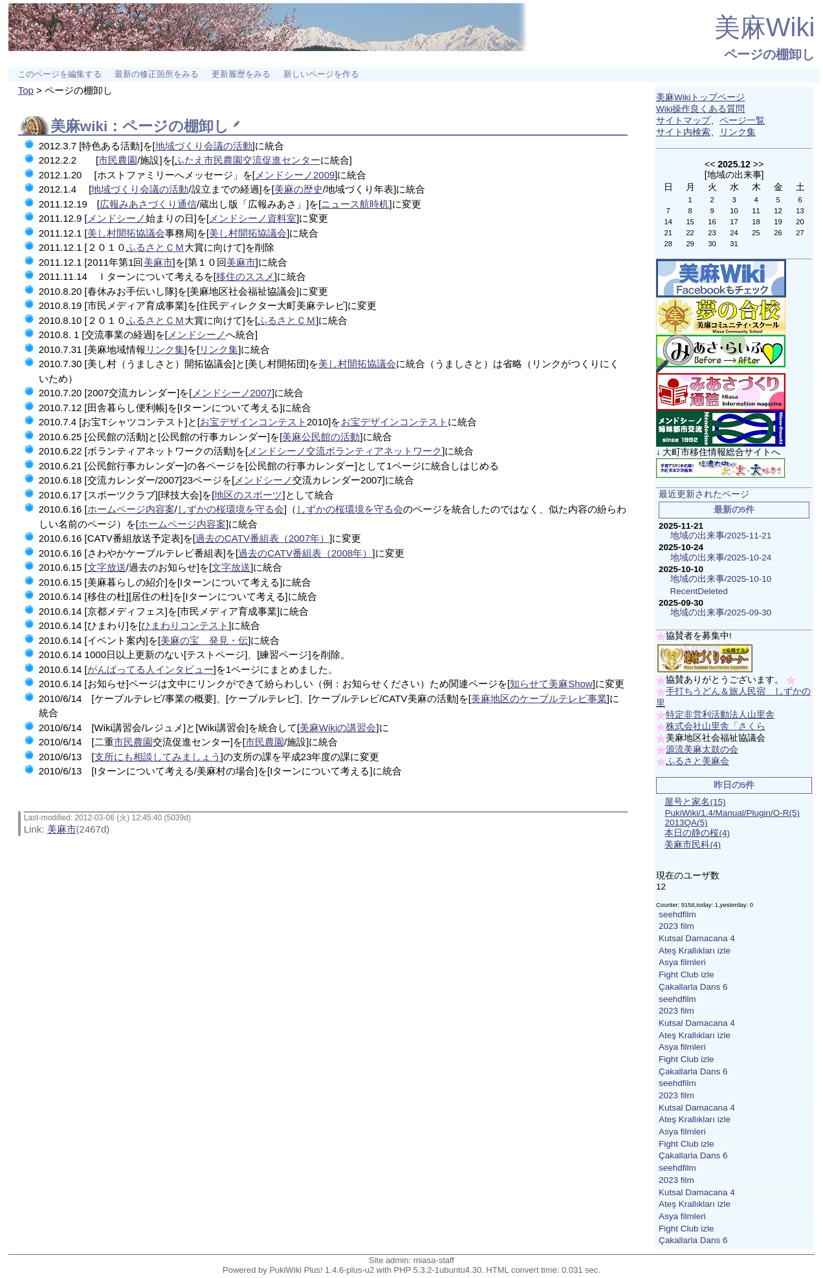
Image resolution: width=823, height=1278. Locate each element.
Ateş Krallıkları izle (694, 950)
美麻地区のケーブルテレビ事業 (539, 698)
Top (26, 90)
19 (778, 222)
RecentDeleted (699, 591)
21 (668, 233)
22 (690, 233)
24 (734, 233)
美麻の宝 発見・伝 (204, 640)
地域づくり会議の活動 (203, 145)
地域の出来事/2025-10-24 (721, 557)
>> (758, 164)
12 (778, 211)
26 (778, 233)
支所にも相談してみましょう (157, 756)
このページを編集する (59, 74)
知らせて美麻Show (551, 683)
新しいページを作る (321, 74)
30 (712, 244)
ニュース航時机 (355, 203)
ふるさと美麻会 (697, 761)
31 (734, 244)
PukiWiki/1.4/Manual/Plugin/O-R (732, 813)
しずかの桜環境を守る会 (230, 509)
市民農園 (117, 159)
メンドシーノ (116, 218)
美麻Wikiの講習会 (338, 727)
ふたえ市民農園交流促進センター (247, 159)
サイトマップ (683, 120)
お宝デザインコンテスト (253, 421)
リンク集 (165, 349)
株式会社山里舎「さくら (715, 726)
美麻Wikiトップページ (700, 97)
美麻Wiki (764, 27)
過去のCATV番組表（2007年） (262, 538)
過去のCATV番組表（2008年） (305, 553)
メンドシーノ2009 (295, 174)
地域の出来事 (734, 174)
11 (756, 211)
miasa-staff (433, 1260)
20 (800, 222)
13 (800, 211)
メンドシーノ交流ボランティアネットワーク (345, 450)
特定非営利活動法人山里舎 (720, 714)
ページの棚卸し (769, 54)
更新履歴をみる (241, 74)
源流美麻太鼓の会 (702, 749)
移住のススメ (245, 276)
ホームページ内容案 (131, 509)
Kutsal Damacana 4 (697, 938)
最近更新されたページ (704, 494)
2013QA (685, 822)
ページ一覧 (742, 120)
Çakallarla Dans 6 (693, 987)
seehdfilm (677, 914)
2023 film (676, 926)
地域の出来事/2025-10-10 (721, 579)
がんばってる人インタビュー (150, 669)
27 (800, 233)
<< (710, 164)
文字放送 (106, 567)
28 (668, 244)
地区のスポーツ (248, 494)
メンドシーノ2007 (232, 392)
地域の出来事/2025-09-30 (721, 612)
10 (734, 211)
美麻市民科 (692, 844)
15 (690, 222)
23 (712, 233)
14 (668, 222)
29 (690, 244)
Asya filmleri (682, 962)
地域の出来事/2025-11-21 (721, 535)
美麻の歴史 (298, 189)
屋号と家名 (694, 802)
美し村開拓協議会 (126, 233)
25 (756, 233)
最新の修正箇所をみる (157, 74)
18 (756, 222)
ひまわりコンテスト (184, 625)
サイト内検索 (683, 132)
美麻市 (158, 262)
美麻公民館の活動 (321, 436)
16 (712, 222)
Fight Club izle (686, 974)
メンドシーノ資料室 (252, 218)
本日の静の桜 (697, 833)
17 (734, 222)
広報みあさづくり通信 (148, 203)
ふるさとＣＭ (155, 247)
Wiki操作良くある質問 (700, 109)
